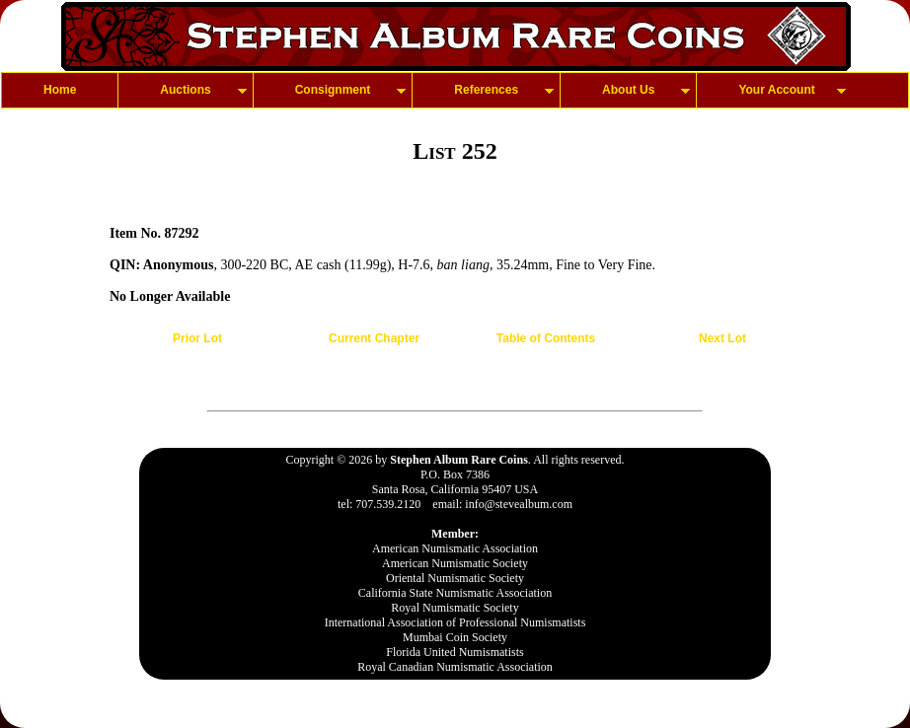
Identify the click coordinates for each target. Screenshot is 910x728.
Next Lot (722, 338)
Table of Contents (545, 338)
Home (59, 90)
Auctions (185, 90)
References (486, 90)
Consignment (333, 90)
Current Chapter (374, 338)
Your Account (776, 90)
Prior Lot (197, 338)
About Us (628, 90)
